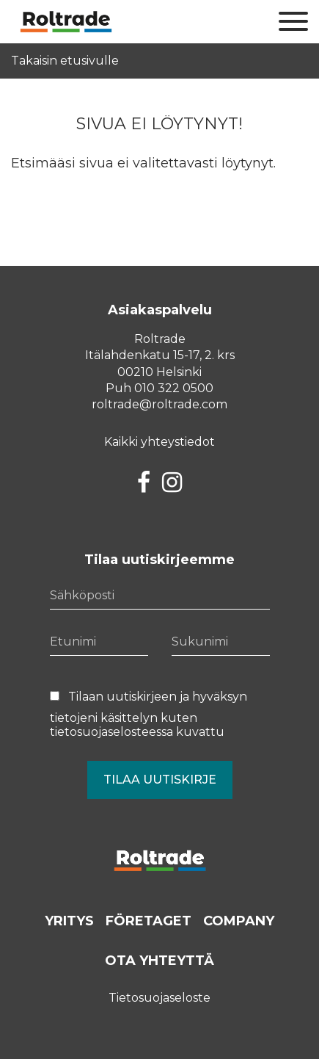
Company (238, 921)
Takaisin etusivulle (65, 61)
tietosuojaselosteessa (111, 732)
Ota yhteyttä (159, 961)
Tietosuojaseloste (159, 998)
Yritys (69, 921)
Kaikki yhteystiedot (159, 442)
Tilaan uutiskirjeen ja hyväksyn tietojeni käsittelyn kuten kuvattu (148, 714)
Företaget (148, 921)
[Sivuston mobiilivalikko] (293, 22)
